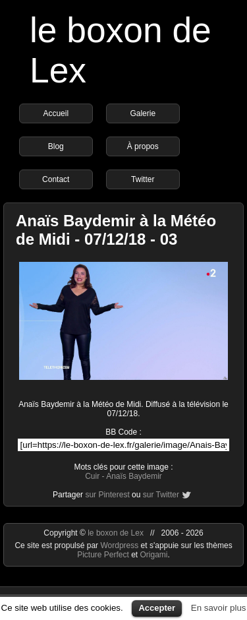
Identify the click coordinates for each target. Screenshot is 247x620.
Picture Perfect (103, 554)
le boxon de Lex (116, 533)
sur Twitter (161, 494)
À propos (143, 146)
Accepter (156, 608)
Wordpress (120, 545)
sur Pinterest (107, 494)
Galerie (142, 113)
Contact (55, 179)
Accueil (56, 113)
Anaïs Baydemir (134, 476)
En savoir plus (218, 608)
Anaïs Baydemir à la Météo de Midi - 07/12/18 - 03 (116, 230)
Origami (154, 554)
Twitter (142, 179)
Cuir (92, 476)
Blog (56, 146)
